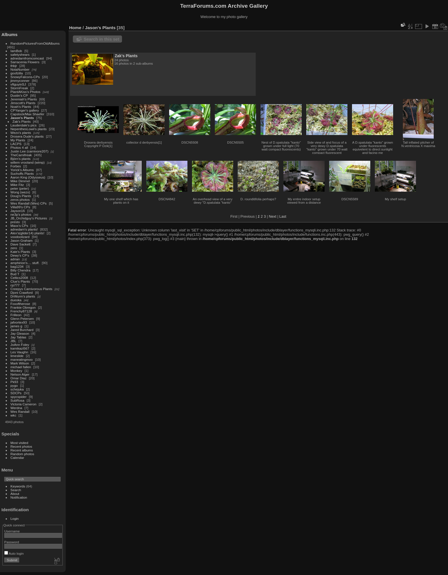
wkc (13, 415)
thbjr (14, 66)
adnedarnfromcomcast (27, 58)
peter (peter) (20, 188)
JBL (13, 341)
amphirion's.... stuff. (25, 263)
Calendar (17, 457)
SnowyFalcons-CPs (25, 77)
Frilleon (16, 315)
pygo (14, 385)
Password (11, 542)
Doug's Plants (21, 196)
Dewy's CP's (20, 255)
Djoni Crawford (22, 292)
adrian (15, 259)
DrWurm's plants (23, 296)
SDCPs (16, 393)
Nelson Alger (20, 374)
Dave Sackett (21, 244)
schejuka (17, 389)
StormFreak (19, 88)
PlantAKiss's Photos (26, 92)
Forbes (16, 166)
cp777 (15, 285)
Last (282, 216)
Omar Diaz (19, 378)
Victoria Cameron (24, 404)
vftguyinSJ (18, 84)
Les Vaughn (19, 352)
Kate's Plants (20, 251)
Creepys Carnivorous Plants (31, 289)
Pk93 (14, 382)
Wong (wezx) (20, 192)
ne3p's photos (21, 214)
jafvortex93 (19, 322)
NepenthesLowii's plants (29, 129)
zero (14, 248)
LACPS (16, 144)
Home (75, 27)
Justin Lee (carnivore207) (30, 151)
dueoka (16, 300)
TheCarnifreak (21, 155)
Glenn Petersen (22, 318)
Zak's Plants (22, 121)
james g (16, 326)
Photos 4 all (19, 147)
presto (15, 222)
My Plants (18, 140)
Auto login (14, 553)
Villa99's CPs (20, 207)
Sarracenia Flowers (25, 62)
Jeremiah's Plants (24, 99)
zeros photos (20, 199)
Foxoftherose (20, 304)
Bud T (15, 274)
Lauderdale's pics (24, 125)
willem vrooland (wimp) (28, 162)
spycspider (19, 396)
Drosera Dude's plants (27, 136)
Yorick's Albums (22, 170)
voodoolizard (20, 237)
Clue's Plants (20, 281)
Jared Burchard (22, 330)
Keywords (18, 486)
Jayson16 (18, 211)
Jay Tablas (18, 337)
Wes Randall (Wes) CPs (29, 203)
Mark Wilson (20, 363)
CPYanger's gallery (25, 110)
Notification (19, 497)
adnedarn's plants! (24, 229)
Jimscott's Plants (23, 103)
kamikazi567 (20, 348)
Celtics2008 (19, 277)
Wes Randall (20, 411)
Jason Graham (22, 240)
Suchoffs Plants (22, 173)
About (15, 493)
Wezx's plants (21, 132)
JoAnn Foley (20, 344)
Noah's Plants (21, 106)
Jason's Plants (22, 118)
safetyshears (20, 54)
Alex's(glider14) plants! (28, 233)
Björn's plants (21, 158)
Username (12, 531)
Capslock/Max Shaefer (27, 114)
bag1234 (17, 266)
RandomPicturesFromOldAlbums (35, 43)
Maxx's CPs (19, 225)
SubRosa (17, 400)
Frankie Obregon (23, 307)
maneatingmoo (22, 359)
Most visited (19, 443)
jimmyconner (20, 80)
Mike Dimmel (20, 181)
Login (15, 518)
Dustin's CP (19, 95)
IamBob (16, 51)
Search (16, 490)
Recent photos (21, 446)
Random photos (22, 454)
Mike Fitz (17, 185)
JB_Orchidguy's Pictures (29, 218)
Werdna (16, 408)
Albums (9, 34)
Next (272, 216)
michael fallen (21, 367)
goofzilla (17, 73)
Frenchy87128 (21, 311)
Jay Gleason (20, 333)
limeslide (17, 356)
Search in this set (101, 39)
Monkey (16, 370)
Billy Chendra (21, 270)
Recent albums (22, 450)
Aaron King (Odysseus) (28, 177)
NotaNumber (20, 69)
